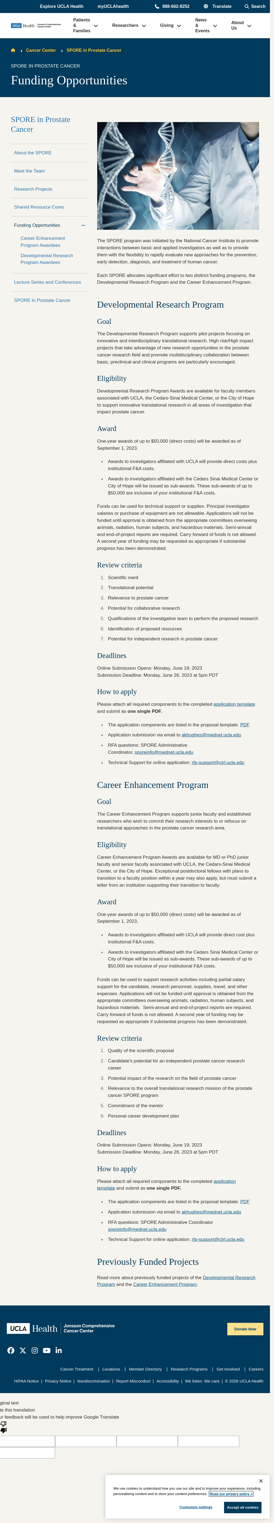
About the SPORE (33, 152)
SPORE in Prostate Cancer (94, 50)
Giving (167, 25)
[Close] (261, 1481)
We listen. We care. (203, 1381)
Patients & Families (81, 25)
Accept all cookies (243, 1507)
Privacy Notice (58, 1381)
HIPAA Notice (26, 1381)
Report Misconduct (133, 1381)
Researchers (125, 25)
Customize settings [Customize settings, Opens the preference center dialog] (196, 1507)
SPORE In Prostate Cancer (42, 300)
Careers (256, 1369)
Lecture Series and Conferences (47, 282)
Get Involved (228, 1369)
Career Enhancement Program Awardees (43, 241)
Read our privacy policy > (231, 1494)
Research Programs (189, 1369)
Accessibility (167, 1381)
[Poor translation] (3, 1426)
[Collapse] (83, 225)
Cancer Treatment (76, 1369)
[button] (62, 6)
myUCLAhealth (113, 6)
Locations (111, 1369)
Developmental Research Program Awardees (47, 259)
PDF (245, 724)
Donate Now (245, 1329)
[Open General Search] (255, 6)
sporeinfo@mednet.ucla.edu (164, 752)
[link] (11, 1350)
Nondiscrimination (93, 1381)
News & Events (202, 25)
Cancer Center (41, 50)
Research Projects (33, 189)
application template (234, 704)
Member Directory (145, 1369)
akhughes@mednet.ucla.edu (211, 734)
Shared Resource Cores (39, 207)
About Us (237, 25)
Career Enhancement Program (165, 1284)
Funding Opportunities (37, 225)
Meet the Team (29, 171)
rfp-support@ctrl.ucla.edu (218, 762)
